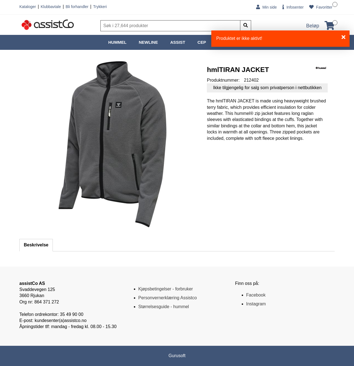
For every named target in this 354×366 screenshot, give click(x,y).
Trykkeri (100, 6)
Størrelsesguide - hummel (163, 306)
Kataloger (27, 6)
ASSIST (177, 42)
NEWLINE (148, 42)
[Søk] (170, 25)
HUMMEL (117, 42)
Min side (266, 7)
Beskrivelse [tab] (36, 245)
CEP (201, 42)
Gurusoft (176, 355)
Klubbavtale (51, 6)
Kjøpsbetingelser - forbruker (165, 289)
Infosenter (293, 7)
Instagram (256, 303)
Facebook (256, 295)
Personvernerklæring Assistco (167, 297)
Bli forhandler (77, 6)
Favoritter (320, 7)
